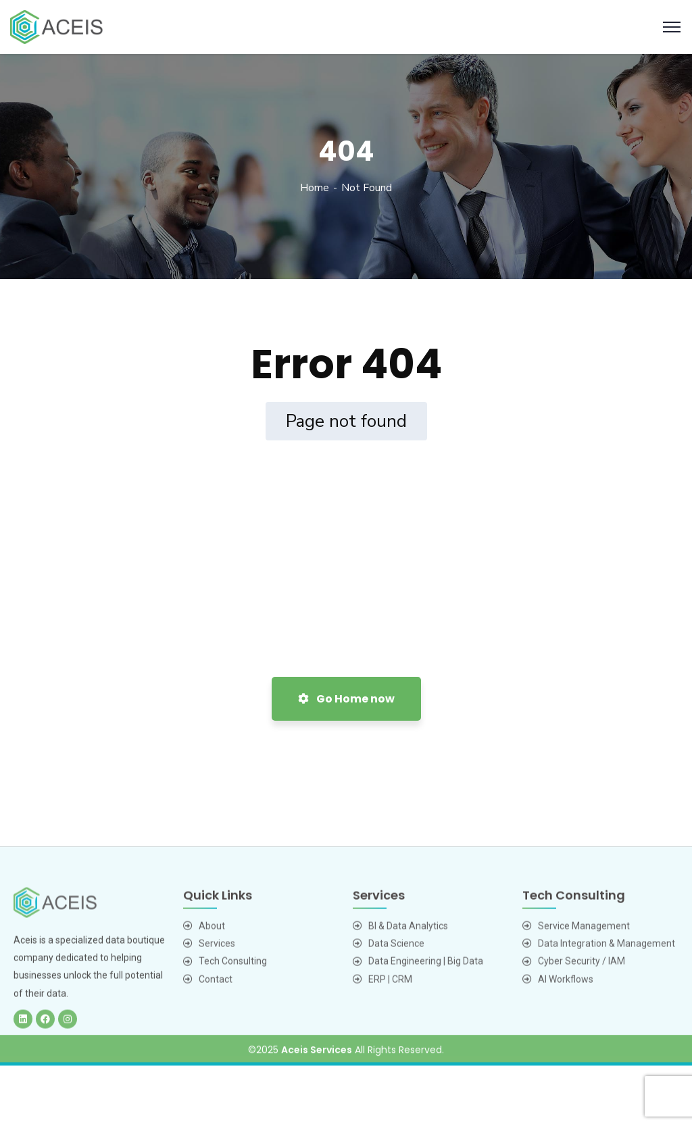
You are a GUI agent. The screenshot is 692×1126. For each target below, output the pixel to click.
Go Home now (346, 699)
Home (314, 187)
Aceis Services (316, 1061)
